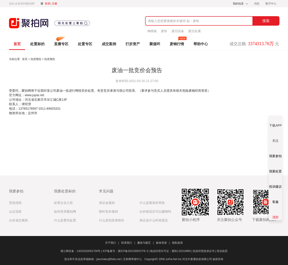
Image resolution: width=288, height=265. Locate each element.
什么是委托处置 (65, 220)
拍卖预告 (36, 59)
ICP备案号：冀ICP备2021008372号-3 (126, 251)
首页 (17, 44)
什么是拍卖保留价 (111, 220)
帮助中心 (201, 44)
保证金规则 (107, 203)
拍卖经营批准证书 (205, 251)
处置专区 (85, 44)
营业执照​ (222, 251)
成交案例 (109, 44)
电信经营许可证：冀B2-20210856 (171, 251)
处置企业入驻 (63, 203)
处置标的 (37, 44)
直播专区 (61, 44)
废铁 (164, 31)
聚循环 (154, 44)
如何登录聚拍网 (65, 211)
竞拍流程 (15, 203)
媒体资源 (163, 242)
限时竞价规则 (108, 211)
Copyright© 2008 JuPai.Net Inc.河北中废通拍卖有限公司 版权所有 (184, 259)
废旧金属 (194, 31)
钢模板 (152, 31)
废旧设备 (177, 31)
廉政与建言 (145, 242)
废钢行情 (177, 44)
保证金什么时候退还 (154, 220)
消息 (257, 3)
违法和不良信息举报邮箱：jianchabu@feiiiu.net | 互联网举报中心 (103, 259)
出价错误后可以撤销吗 (155, 211)
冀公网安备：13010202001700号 (82, 251)
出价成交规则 (18, 220)
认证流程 (15, 211)
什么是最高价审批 (152, 203)
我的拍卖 (238, 3)
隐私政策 (177, 242)
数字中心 (271, 3)
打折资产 (133, 44)
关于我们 (112, 242)
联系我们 (128, 242)
